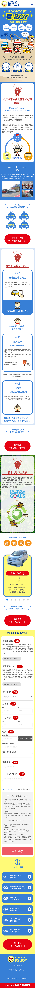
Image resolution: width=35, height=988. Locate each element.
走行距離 (10, 692)
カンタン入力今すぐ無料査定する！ (17, 239)
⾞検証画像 (11, 641)
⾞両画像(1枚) (12, 666)
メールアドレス (13, 774)
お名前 (9, 704)
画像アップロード (10, 658)
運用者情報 (17, 966)
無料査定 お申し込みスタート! (17, 446)
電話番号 (10, 762)
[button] (33, 574)
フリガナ (10, 718)
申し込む (17, 851)
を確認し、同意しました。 (17, 789)
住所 (8, 731)
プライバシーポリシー (9, 789)
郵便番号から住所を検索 (25, 738)
